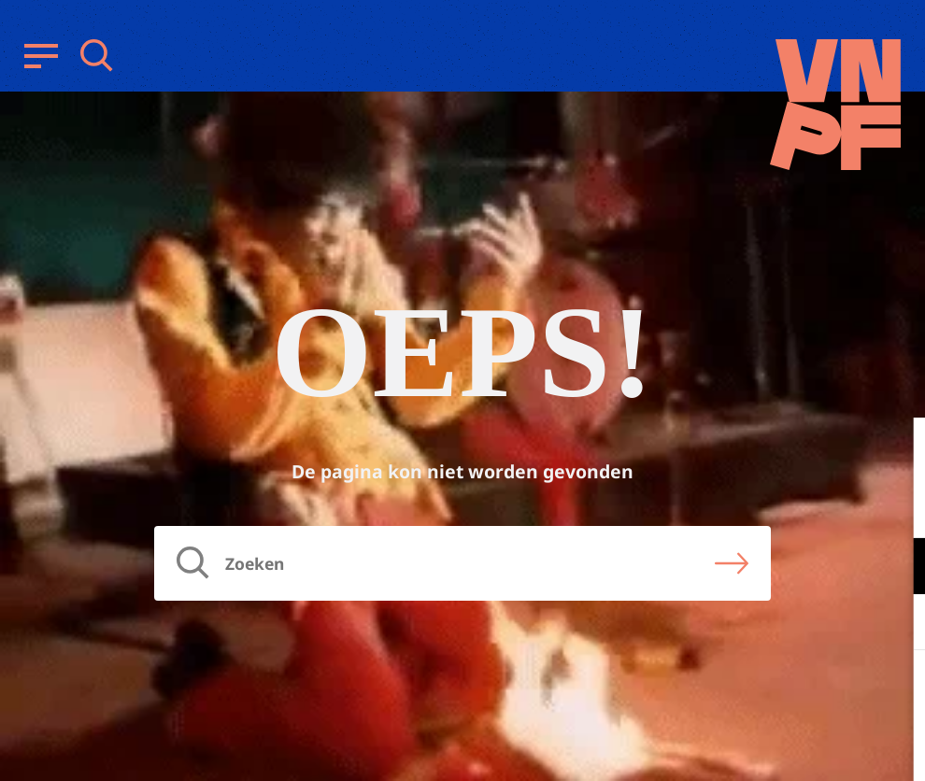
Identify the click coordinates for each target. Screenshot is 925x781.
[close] (896, 451)
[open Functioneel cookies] (895, 568)
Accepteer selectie (766, 746)
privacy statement (833, 505)
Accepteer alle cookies (766, 691)
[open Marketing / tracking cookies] (895, 624)
